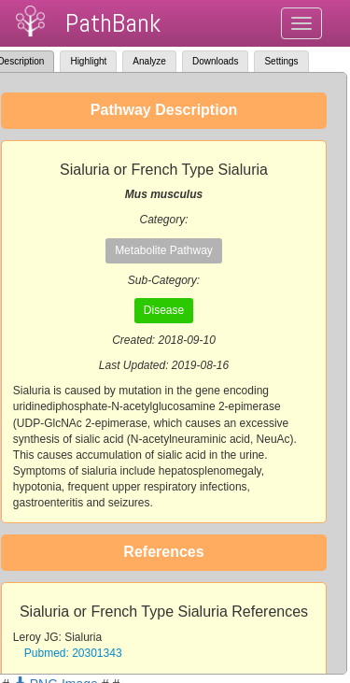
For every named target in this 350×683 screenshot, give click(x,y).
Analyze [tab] (149, 61)
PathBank (113, 23)
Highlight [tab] (88, 61)
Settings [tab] (281, 61)
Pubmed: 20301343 (73, 653)
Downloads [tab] (215, 61)
